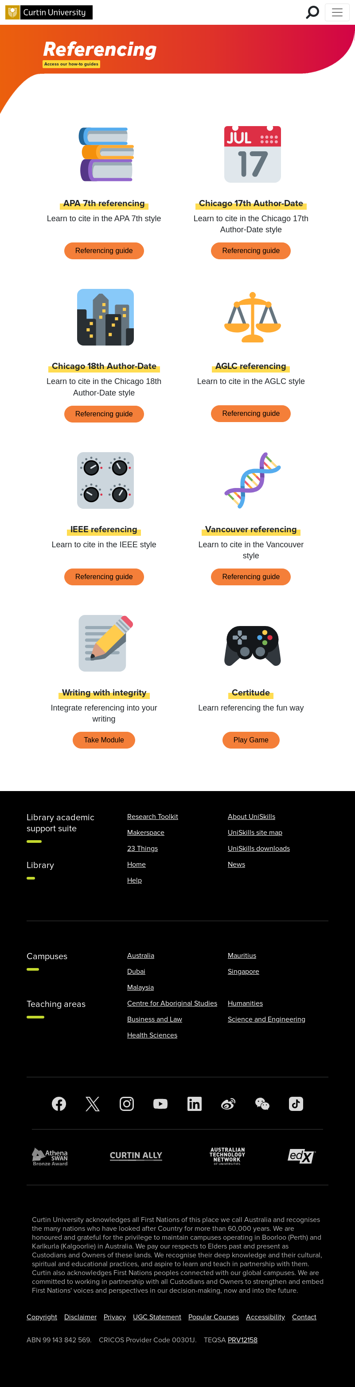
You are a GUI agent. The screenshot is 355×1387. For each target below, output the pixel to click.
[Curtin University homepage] (49, 12)
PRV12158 (242, 1340)
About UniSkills (251, 816)
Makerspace (145, 832)
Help (134, 880)
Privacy (115, 1317)
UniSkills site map (255, 832)
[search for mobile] (312, 12)
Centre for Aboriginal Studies (172, 1003)
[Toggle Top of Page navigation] (337, 12)
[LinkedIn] (194, 1104)
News (236, 864)
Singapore (243, 971)
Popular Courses (213, 1317)
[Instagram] (127, 1104)
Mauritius (242, 955)
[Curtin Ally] (143, 1156)
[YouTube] (160, 1104)
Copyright (42, 1317)
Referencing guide (104, 250)
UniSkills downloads (259, 848)
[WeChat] (262, 1104)
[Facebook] (59, 1104)
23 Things (142, 848)
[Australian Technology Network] (232, 1156)
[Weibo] (228, 1104)
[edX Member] (305, 1156)
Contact (304, 1317)
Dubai (136, 971)
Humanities (245, 1003)
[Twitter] (93, 1104)
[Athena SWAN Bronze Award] (54, 1156)
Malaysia (140, 987)
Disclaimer (80, 1317)
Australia (140, 955)
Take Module (104, 740)
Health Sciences (152, 1035)
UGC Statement (157, 1317)
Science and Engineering (266, 1019)
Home (136, 864)
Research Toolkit (152, 816)
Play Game (251, 740)
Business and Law (154, 1019)
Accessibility (265, 1317)
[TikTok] (296, 1104)
